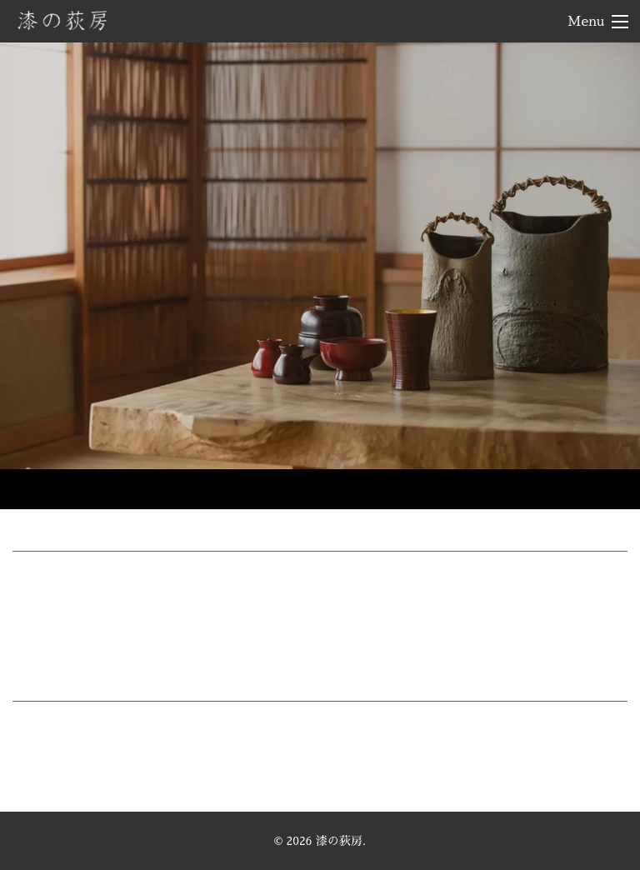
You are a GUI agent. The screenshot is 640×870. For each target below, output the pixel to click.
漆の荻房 (62, 20)
